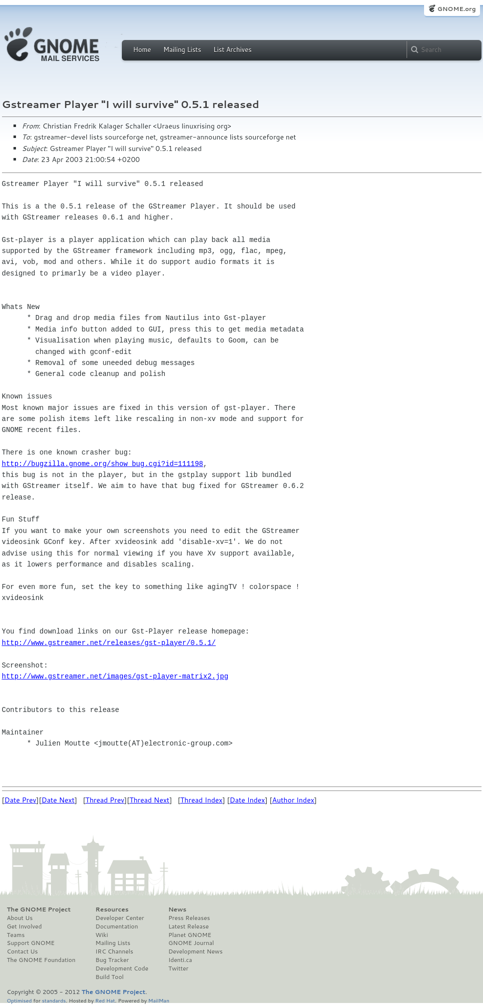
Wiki (101, 935)
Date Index (247, 800)
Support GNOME (31, 943)
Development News (195, 952)
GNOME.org (456, 8)
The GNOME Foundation (41, 960)
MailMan (158, 1000)
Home (142, 49)
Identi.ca (180, 960)
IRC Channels (114, 952)
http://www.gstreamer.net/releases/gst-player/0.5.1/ (109, 643)
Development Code (121, 968)
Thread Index (201, 800)
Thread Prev (104, 800)
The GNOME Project (39, 910)
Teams (16, 935)
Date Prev (20, 800)
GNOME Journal (191, 943)
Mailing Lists (182, 49)
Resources (111, 910)
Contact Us (22, 952)
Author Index (293, 800)
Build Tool (109, 977)
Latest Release (188, 926)
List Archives (232, 49)
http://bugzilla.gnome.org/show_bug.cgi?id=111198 (102, 463)
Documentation (116, 926)
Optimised (19, 1000)
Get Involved (24, 926)
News (177, 910)
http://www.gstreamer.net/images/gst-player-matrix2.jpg (115, 676)
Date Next (57, 800)
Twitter (178, 968)
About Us (20, 918)
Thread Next (149, 800)
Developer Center (119, 918)
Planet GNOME (189, 935)
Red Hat (105, 1000)
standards (54, 1000)
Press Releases (189, 918)
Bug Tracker (112, 960)
